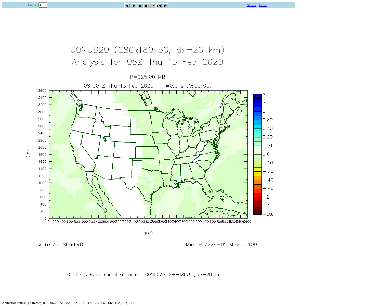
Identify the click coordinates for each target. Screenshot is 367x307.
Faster (263, 5)
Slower (251, 5)
